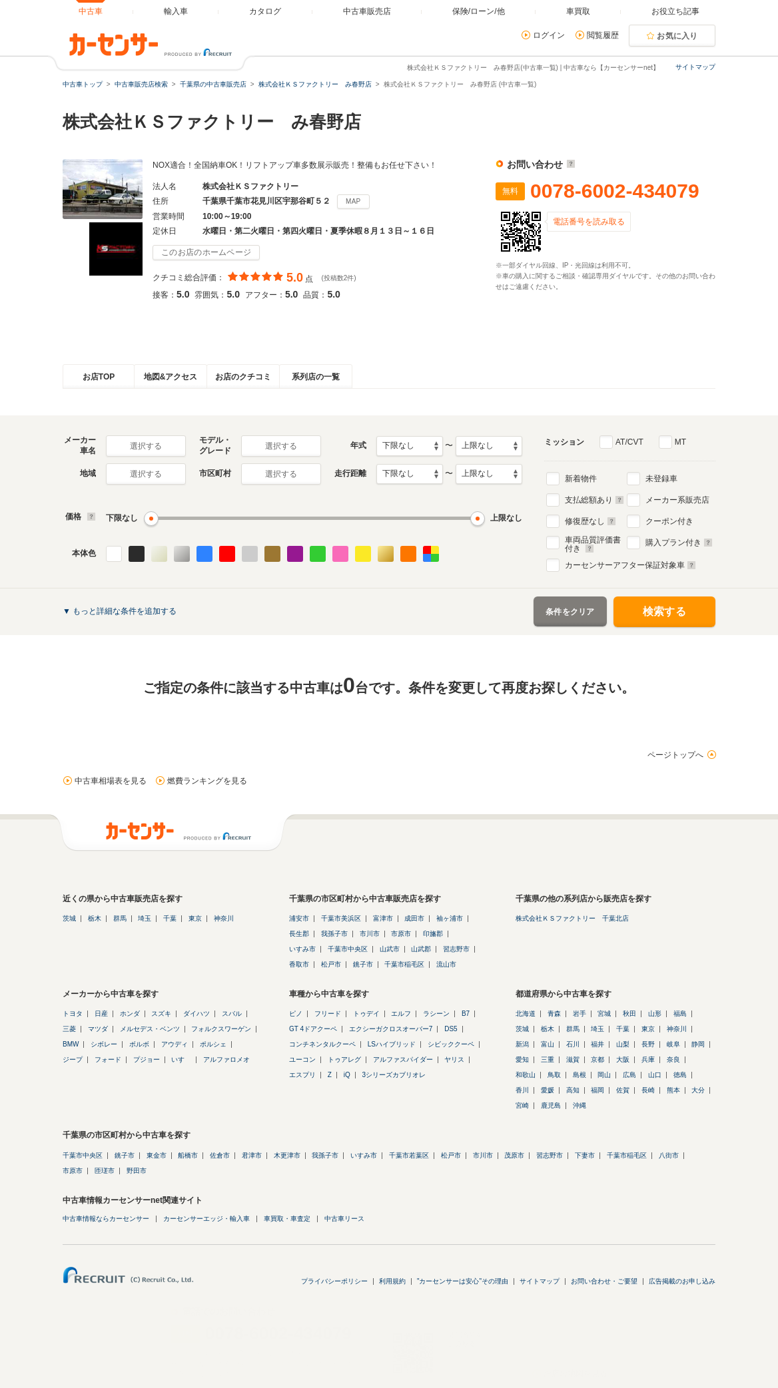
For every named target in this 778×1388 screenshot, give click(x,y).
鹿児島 (551, 1105)
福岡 (597, 1090)
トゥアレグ (344, 1059)
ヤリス (454, 1059)
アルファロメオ (226, 1059)
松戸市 (331, 964)
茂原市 (514, 1155)
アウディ (174, 1044)
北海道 (526, 1013)
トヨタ (73, 1013)
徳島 (680, 1074)
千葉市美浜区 (341, 918)
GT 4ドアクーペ (313, 1029)
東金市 (157, 1155)
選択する (146, 446)
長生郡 (299, 933)
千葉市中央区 (348, 949)
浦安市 (299, 918)
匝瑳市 (105, 1170)
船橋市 (188, 1155)
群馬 (120, 918)
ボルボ (139, 1044)
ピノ (295, 1013)
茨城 (69, 918)
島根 (579, 1074)
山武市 (390, 949)
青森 (554, 1013)
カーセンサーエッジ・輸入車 (206, 1218)
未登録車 (661, 478)
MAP (353, 201)
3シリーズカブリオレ (394, 1074)
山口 (654, 1074)
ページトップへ (675, 755)
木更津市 (287, 1155)
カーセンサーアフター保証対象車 (630, 565)
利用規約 (392, 1281)
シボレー (104, 1044)
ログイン (549, 35)
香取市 (299, 964)
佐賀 (622, 1090)
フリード (327, 1013)
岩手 (579, 1013)
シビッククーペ (451, 1044)
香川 (522, 1090)
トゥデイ (366, 1013)
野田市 (137, 1170)
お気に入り (677, 36)
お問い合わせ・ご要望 (604, 1281)
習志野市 (456, 949)
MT (680, 442)
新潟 (522, 1044)
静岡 (698, 1044)
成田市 (414, 918)
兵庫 (648, 1059)
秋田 (629, 1013)
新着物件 (581, 478)
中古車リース (344, 1218)
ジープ (73, 1059)
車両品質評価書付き (593, 542)
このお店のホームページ (206, 252)
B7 (466, 1013)
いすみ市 (302, 949)
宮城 (604, 1013)
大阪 (622, 1059)
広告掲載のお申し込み (682, 1281)
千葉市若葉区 (409, 1155)
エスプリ (302, 1074)
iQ (347, 1074)
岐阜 (673, 1044)
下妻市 (585, 1155)
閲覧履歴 (603, 35)
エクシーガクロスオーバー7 (391, 1029)
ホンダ (130, 1013)
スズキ (161, 1013)
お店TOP (99, 376)
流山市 (446, 964)
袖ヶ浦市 (449, 918)
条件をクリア (570, 611)
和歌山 (526, 1074)
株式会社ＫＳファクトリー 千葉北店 (572, 918)
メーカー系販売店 (677, 500)
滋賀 (573, 1059)
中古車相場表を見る (111, 781)
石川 (573, 1044)
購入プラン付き (679, 542)
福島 (680, 1013)
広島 (629, 1074)
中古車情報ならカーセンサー (106, 1218)
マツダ (98, 1029)
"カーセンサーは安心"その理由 (462, 1281)
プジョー (146, 1059)
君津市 (252, 1155)
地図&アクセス (171, 376)
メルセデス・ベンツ (150, 1029)
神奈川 (224, 918)
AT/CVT (629, 442)
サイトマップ (695, 67)
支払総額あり (594, 500)
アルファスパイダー (403, 1059)
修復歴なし (590, 521)
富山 (547, 1044)
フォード (108, 1059)
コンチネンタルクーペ (322, 1044)
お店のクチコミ (243, 376)
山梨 (622, 1044)
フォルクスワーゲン (221, 1029)
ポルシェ (213, 1044)
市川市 (370, 933)
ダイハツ (196, 1013)
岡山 (604, 1074)
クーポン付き (669, 521)
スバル (232, 1013)
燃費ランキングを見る (207, 781)
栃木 (94, 918)
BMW (71, 1044)
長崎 (648, 1090)
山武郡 (421, 949)
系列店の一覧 (316, 376)
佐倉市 (220, 1155)
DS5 (450, 1029)
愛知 (522, 1059)
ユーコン (302, 1059)
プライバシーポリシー (334, 1281)
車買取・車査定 (287, 1218)
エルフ (401, 1013)
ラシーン (436, 1013)
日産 (101, 1013)
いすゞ (181, 1059)
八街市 (669, 1155)
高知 (573, 1090)
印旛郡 (433, 933)
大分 (698, 1090)
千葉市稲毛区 (404, 964)
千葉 (170, 918)
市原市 (401, 933)
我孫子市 (334, 933)
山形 (654, 1013)
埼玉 (144, 918)
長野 (648, 1044)
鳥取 (554, 1074)
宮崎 (522, 1105)
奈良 (673, 1059)
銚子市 (363, 964)
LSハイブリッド (392, 1044)
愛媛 (547, 1090)
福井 (597, 1044)
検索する (664, 611)
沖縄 (579, 1105)
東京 (195, 918)
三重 (547, 1059)
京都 (597, 1059)
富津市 (383, 918)
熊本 (673, 1090)
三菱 (69, 1029)
